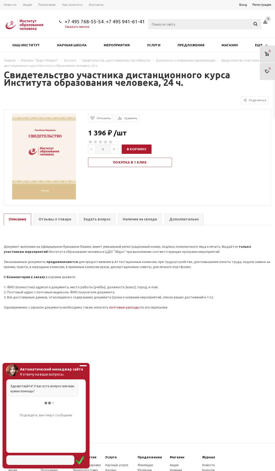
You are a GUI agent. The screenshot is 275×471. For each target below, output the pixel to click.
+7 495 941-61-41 (125, 21)
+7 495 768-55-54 (84, 21)
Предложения (191, 45)
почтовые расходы (124, 307)
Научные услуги (116, 465)
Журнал (208, 457)
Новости (208, 465)
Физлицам (145, 465)
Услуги (153, 45)
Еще (261, 45)
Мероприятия (117, 45)
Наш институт (26, 45)
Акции (174, 465)
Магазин (230, 45)
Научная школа (72, 45)
